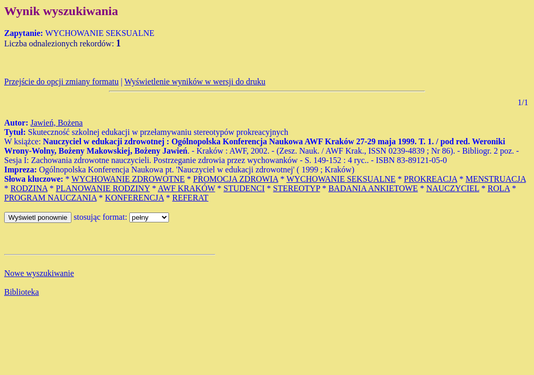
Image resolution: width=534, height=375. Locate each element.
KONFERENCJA (134, 197)
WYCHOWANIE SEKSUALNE (340, 178)
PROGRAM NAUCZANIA (50, 197)
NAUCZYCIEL (452, 188)
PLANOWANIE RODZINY (103, 188)
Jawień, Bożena (56, 122)
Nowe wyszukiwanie (39, 273)
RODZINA (28, 188)
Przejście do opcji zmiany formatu (61, 81)
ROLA (499, 188)
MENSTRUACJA (496, 178)
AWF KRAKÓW (186, 188)
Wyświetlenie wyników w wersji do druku (194, 81)
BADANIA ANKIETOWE (373, 188)
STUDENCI (244, 188)
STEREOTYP (296, 188)
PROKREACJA (430, 178)
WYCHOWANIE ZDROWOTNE (128, 178)
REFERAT (190, 197)
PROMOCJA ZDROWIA (235, 178)
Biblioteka (21, 292)
